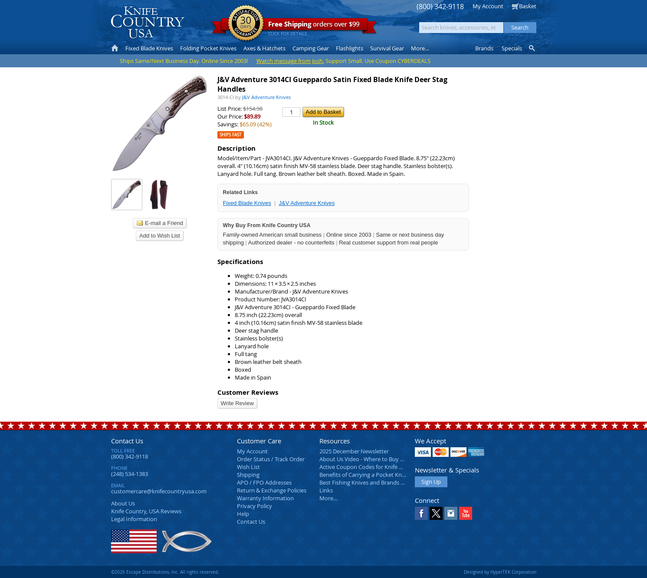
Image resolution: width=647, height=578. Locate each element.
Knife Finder (532, 48)
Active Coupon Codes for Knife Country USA (375, 467)
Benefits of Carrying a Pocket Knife (363, 475)
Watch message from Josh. (290, 61)
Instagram (450, 513)
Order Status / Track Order (271, 459)
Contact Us (127, 440)
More (420, 48)
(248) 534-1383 (129, 474)
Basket (527, 6)
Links (326, 490)
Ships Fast (231, 135)
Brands (484, 48)
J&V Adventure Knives (307, 203)
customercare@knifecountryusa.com (159, 491)
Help (243, 514)
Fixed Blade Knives (247, 203)
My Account (488, 6)
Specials (512, 48)
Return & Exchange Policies (271, 490)
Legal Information (134, 519)
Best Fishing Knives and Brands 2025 (366, 482)
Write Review (237, 403)
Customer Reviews (247, 392)
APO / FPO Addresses (264, 482)
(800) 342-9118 (440, 6)
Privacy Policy (254, 506)
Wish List (248, 467)
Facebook (421, 513)
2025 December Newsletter (354, 451)
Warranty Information (265, 498)
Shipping (248, 475)
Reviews (146, 511)
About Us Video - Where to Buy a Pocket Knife (378, 459)
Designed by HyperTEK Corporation (500, 572)
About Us (123, 503)
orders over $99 (294, 26)
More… (328, 498)
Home (115, 48)
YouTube (465, 513)
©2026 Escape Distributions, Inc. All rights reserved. (165, 572)
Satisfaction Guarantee (246, 23)
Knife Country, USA (147, 22)
